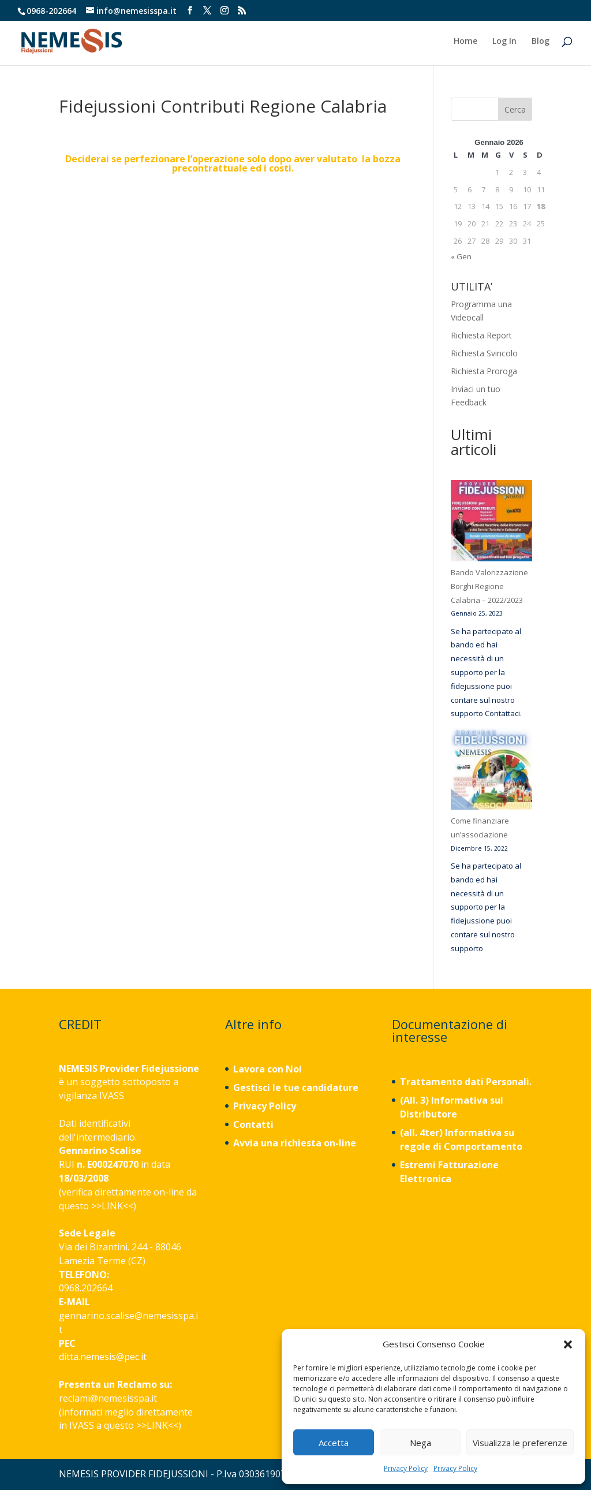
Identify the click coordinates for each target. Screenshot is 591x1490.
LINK (112, 1206)
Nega (420, 1442)
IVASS (111, 1095)
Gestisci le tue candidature (295, 1087)
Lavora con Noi (267, 1069)
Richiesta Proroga (484, 371)
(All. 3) (414, 1100)
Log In (504, 42)
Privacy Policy (406, 1468)
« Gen (461, 256)
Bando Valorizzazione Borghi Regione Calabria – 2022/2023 (489, 586)
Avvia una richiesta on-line (294, 1143)
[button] (568, 1344)
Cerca (515, 109)
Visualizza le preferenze (520, 1442)
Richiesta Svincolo (484, 353)
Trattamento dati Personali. (466, 1081)
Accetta (334, 1442)
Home (465, 42)
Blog (540, 42)
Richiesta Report (481, 335)
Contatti (253, 1124)
